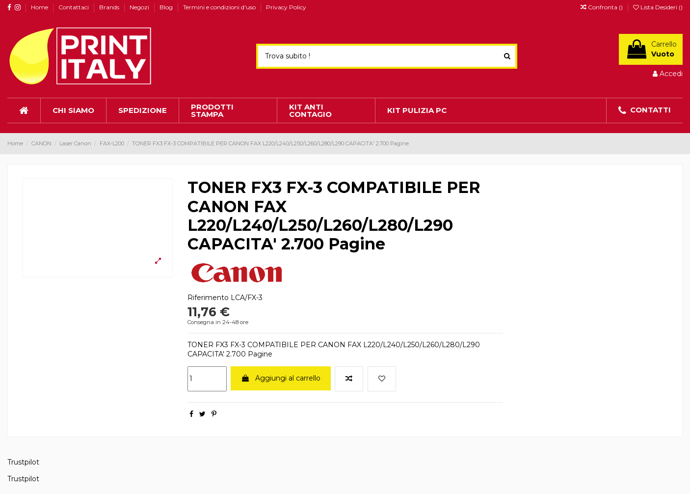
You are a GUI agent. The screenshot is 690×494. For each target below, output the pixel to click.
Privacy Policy (286, 7)
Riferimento (208, 297)
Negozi (140, 7)
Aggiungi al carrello (280, 378)
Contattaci (74, 7)
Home (40, 7)
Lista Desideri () (658, 7)
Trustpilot (23, 462)
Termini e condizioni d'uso (220, 7)
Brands (110, 7)
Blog (166, 7)
